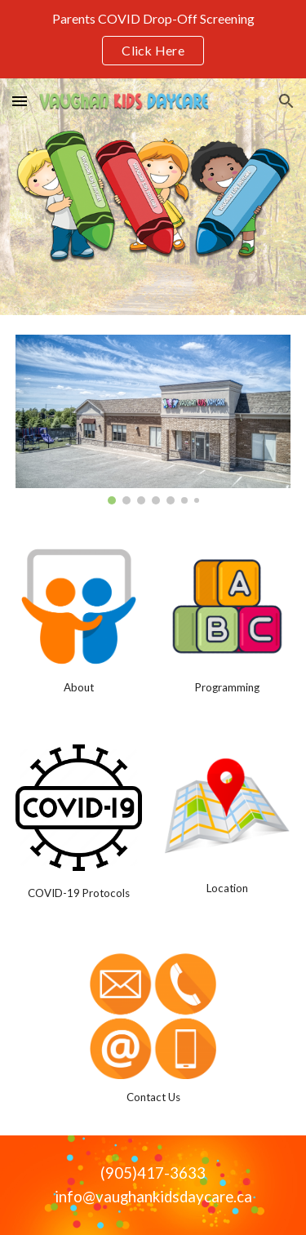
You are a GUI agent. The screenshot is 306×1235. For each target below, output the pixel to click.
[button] (19, 100)
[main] (79, 687)
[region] (153, 39)
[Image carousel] (153, 419)
